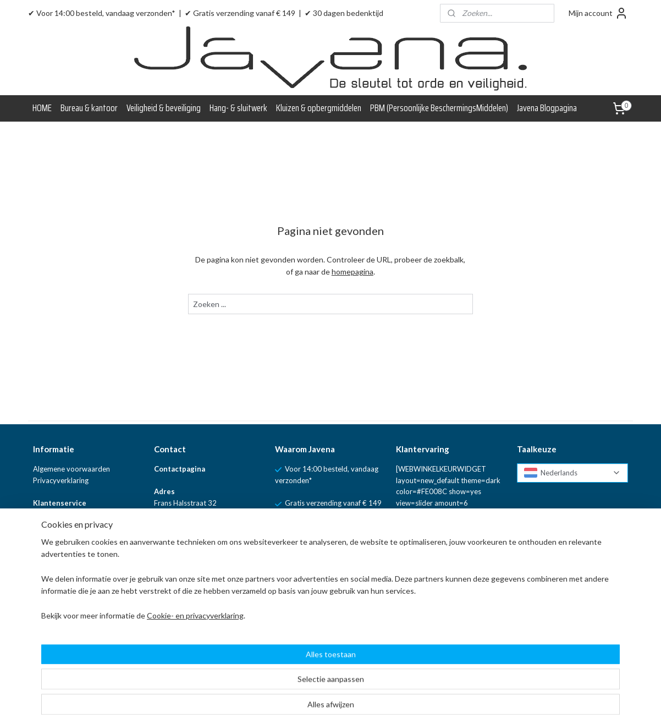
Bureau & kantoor (89, 108)
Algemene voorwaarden (71, 468)
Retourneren (53, 537)
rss (374, 707)
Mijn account (598, 13)
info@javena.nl (187, 548)
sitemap (355, 707)
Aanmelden (424, 618)
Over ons (48, 605)
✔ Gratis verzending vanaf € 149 (240, 13)
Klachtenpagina (57, 514)
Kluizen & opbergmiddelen (318, 108)
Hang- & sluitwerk (238, 108)
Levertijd (47, 526)
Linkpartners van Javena (72, 617)
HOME (42, 108)
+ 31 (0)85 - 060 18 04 (199, 571)
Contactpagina (179, 468)
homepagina (352, 271)
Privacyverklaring (61, 480)
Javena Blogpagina (547, 108)
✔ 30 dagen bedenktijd (344, 13)
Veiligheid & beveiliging (163, 108)
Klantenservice (59, 503)
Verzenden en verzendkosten (79, 548)
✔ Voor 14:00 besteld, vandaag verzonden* (101, 13)
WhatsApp (233, 596)
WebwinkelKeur (58, 571)
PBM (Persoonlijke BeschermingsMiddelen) (439, 108)
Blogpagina (51, 594)
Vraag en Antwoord (64, 560)
